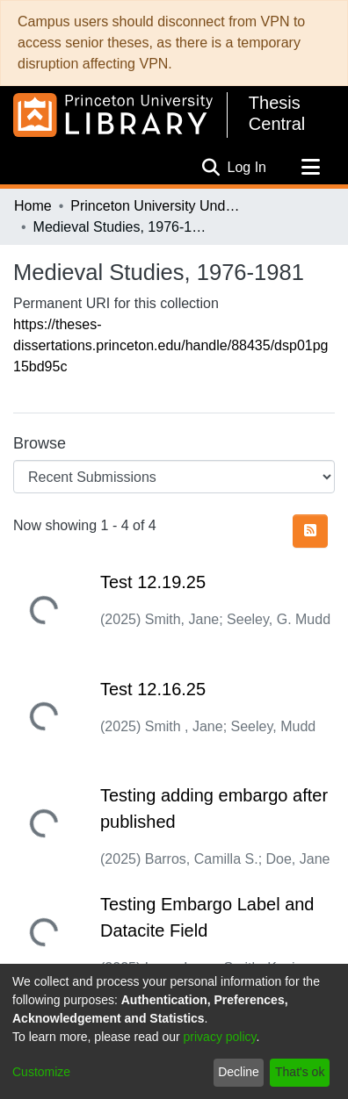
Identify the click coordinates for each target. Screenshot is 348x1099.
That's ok (299, 1072)
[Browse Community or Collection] (174, 476)
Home (33, 205)
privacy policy (220, 1037)
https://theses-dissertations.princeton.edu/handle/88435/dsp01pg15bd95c (171, 345)
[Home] (113, 115)
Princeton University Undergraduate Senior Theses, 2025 (158, 205)
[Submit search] (211, 167)
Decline (238, 1072)
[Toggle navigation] (310, 167)
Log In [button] (248, 167)
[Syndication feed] (310, 531)
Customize (41, 1072)
